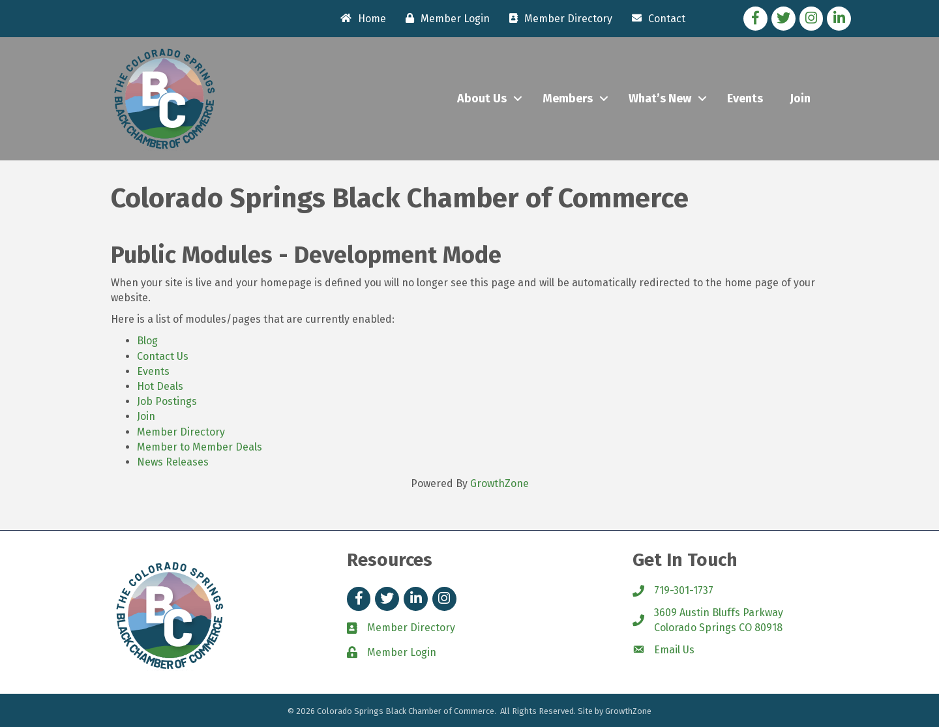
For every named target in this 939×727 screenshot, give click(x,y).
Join (800, 98)
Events (745, 98)
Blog (147, 340)
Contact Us (162, 356)
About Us (482, 98)
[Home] (360, 18)
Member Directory (181, 432)
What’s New (660, 98)
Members (568, 98)
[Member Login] (444, 18)
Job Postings (167, 401)
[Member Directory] (557, 18)
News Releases (173, 462)
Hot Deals (160, 386)
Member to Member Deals (199, 447)
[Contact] (655, 18)
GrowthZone (499, 483)
